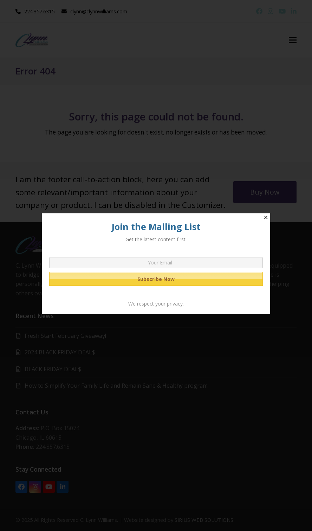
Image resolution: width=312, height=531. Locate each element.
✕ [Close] (266, 218)
